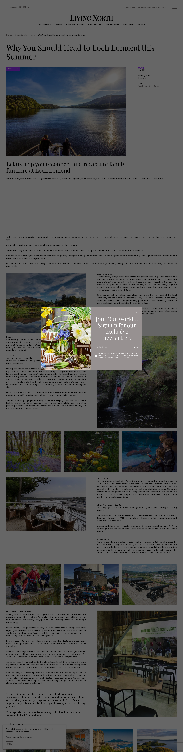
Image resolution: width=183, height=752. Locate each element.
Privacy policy (103, 355)
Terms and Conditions (120, 355)
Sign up (134, 347)
